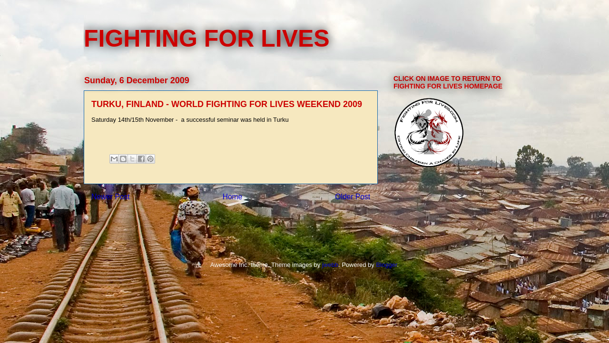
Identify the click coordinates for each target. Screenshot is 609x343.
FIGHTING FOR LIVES (207, 38)
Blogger (386, 264)
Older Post (352, 197)
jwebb (330, 264)
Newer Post (110, 197)
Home (233, 197)
